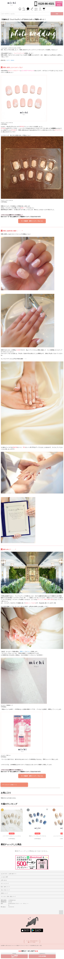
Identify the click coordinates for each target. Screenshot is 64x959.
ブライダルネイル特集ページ (9, 784)
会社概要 (2, 945)
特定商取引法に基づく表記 (36, 945)
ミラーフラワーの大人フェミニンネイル (12, 836)
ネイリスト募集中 (16, 945)
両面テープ (23, 651)
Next (61, 824)
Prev (3, 824)
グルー (28, 651)
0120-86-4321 (46, 3)
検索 (57, 13)
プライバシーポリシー (25, 945)
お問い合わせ (8, 945)
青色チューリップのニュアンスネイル (37, 836)
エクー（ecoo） (10, 60)
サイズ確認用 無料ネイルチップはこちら (32, 221)
